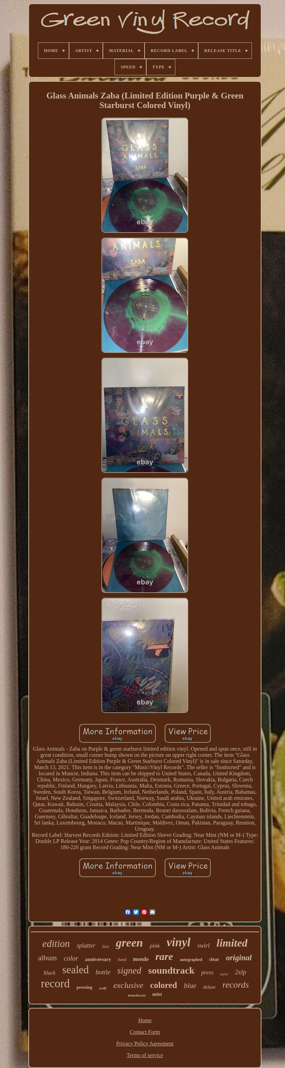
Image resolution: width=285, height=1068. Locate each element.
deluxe (209, 987)
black (50, 973)
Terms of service (145, 1055)
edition (56, 943)
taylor (224, 974)
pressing (84, 987)
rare (164, 956)
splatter (86, 945)
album (47, 957)
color (71, 958)
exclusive (128, 985)
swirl (203, 945)
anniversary (98, 959)
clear (214, 959)
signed (129, 970)
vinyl (179, 942)
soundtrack (171, 970)
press (207, 972)
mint (157, 994)
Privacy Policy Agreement (145, 1043)
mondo (140, 959)
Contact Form (145, 1032)
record (55, 983)
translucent (136, 995)
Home (144, 1020)
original (239, 957)
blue (190, 985)
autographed (191, 959)
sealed (75, 970)
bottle (103, 972)
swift (102, 988)
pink (155, 945)
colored (163, 985)
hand (122, 959)
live (105, 946)
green (129, 942)
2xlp (240, 972)
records (235, 985)
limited (232, 943)
